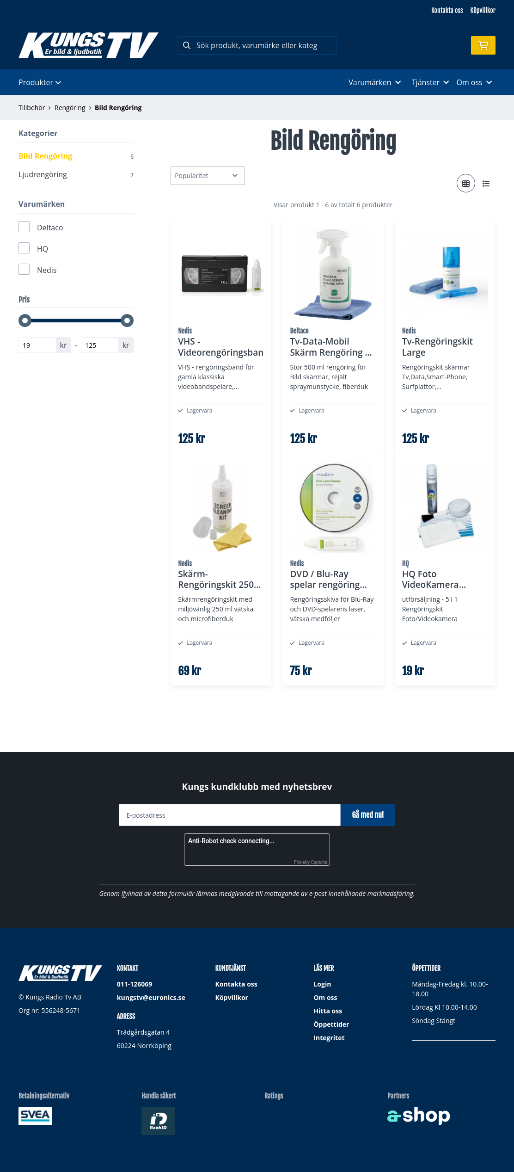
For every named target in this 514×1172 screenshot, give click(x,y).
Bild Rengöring (118, 107)
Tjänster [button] (430, 82)
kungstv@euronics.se (151, 997)
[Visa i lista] (486, 183)
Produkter (39, 82)
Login (322, 984)
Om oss (325, 997)
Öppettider (331, 1024)
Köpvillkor (483, 10)
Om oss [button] (474, 82)
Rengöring (70, 107)
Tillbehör (31, 107)
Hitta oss (327, 1010)
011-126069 (135, 984)
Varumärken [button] (374, 82)
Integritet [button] (328, 1037)
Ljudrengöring (76, 174)
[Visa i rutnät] (466, 183)
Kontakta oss (447, 10)
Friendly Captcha (310, 862)
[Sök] (257, 45)
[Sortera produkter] (208, 176)
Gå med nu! (371, 815)
